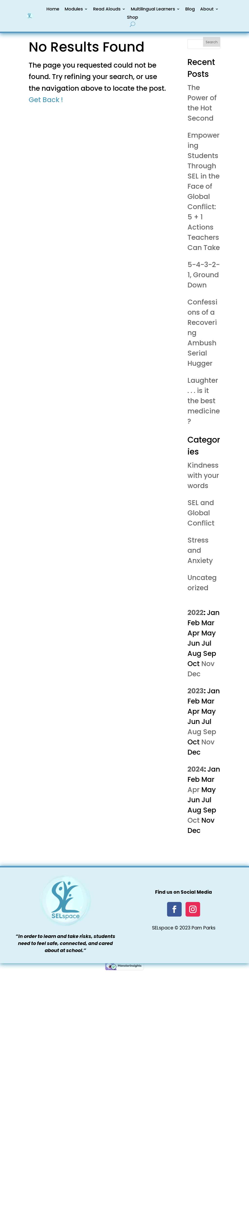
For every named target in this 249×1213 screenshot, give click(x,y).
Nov (207, 664)
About (207, 9)
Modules (74, 9)
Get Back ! (46, 100)
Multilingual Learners (153, 9)
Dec (194, 674)
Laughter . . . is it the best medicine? (203, 401)
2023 (195, 691)
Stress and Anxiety (200, 550)
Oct (193, 820)
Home (52, 9)
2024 (195, 769)
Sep (209, 732)
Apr (193, 789)
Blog (190, 9)
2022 (195, 612)
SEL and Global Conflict (200, 513)
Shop (132, 17)
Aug (194, 732)
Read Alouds (107, 9)
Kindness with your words (203, 476)
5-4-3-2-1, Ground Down (203, 275)
